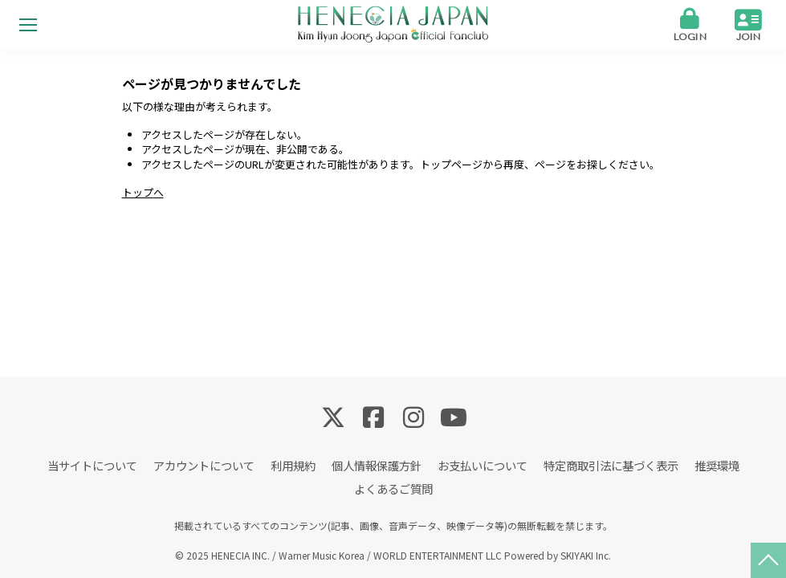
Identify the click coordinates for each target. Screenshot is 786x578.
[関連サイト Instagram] (413, 415)
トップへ (143, 192)
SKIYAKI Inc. (585, 555)
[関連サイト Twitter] (333, 415)
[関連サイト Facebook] (373, 415)
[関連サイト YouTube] (453, 415)
